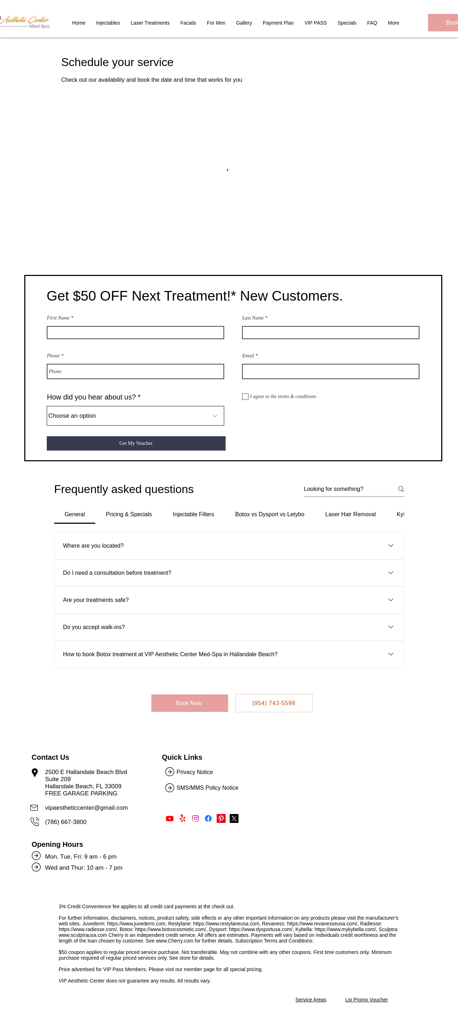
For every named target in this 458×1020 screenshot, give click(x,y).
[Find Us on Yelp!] (182, 818)
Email (248, 355)
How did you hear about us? (91, 397)
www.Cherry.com (174, 941)
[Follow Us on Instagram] (195, 818)
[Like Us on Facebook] (208, 818)
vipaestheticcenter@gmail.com (86, 807)
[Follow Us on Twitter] (234, 818)
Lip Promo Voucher (367, 1000)
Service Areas (311, 1000)
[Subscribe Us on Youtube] (169, 818)
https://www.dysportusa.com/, (261, 929)
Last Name (253, 318)
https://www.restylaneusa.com (226, 923)
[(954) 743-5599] (274, 703)
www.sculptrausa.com (83, 935)
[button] (188, 26)
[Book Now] (189, 703)
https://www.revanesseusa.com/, (323, 923)
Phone (53, 355)
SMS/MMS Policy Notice (208, 788)
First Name (58, 318)
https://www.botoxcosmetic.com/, (171, 929)
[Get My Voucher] (136, 443)
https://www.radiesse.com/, (89, 929)
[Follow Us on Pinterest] (221, 818)
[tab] (75, 514)
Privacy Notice (195, 772)
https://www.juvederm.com (136, 923)
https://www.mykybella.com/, (345, 929)
